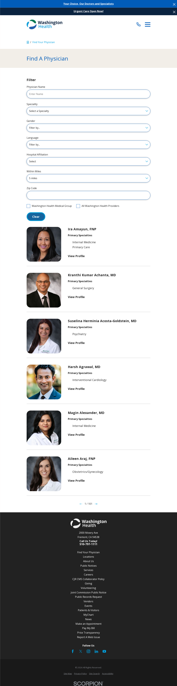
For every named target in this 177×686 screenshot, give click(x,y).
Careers (88, 574)
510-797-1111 (88, 544)
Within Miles (34, 171)
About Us (88, 561)
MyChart (88, 614)
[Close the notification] (174, 4)
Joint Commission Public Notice (88, 592)
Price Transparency (88, 632)
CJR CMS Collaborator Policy (88, 579)
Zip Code (32, 188)
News (88, 619)
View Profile (76, 256)
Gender (31, 121)
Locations (88, 556)
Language (32, 137)
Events (88, 606)
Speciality (32, 104)
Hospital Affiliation (37, 154)
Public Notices (88, 565)
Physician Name (36, 86)
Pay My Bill (88, 628)
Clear (36, 216)
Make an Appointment (88, 623)
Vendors (88, 601)
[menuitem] (68, 674)
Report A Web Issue (88, 637)
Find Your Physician (88, 552)
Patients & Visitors (88, 610)
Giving (88, 583)
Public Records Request (88, 597)
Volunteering (88, 588)
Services (88, 570)
